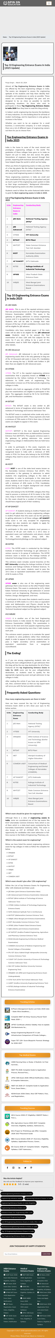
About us (33, 1336)
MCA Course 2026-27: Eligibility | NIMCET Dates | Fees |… (29, 1116)
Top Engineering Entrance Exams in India (16, 1236)
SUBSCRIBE (46, 1254)
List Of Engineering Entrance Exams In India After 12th (21, 1222)
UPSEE (16, 274)
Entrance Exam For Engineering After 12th (17, 1212)
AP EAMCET (18, 261)
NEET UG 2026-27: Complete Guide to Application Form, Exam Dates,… (30, 1087)
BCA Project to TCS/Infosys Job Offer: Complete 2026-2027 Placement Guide (29, 1132)
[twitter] (25, 1167)
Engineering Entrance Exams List (13, 1208)
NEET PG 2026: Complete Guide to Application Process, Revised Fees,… (28, 1071)
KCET (15, 253)
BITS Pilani (31, 240)
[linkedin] (19, 1167)
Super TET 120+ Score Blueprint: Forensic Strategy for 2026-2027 (30, 1042)
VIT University (32, 235)
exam (11, 583)
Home (5, 37)
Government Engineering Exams (13, 1217)
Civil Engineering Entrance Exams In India (16, 1194)
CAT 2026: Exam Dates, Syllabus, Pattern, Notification (10, 1318)
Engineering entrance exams (11, 1198)
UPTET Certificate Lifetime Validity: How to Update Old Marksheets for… (30, 1026)
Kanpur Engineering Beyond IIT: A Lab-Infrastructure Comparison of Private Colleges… (29, 1034)
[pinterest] (31, 1167)
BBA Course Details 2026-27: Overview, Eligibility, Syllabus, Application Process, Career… (30, 1140)
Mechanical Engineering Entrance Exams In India (19, 1227)
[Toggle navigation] (49, 3)
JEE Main (17, 219)
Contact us (40, 1336)
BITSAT (16, 240)
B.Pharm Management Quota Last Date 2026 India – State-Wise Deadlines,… (30, 1010)
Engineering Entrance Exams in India (38, 1198)
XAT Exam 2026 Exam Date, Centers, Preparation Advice (10, 1286)
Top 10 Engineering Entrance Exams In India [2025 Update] (27, 37)
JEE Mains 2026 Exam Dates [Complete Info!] (43, 1278)
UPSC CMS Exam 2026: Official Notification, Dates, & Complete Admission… (30, 1079)
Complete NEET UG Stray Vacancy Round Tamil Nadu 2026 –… (29, 1018)
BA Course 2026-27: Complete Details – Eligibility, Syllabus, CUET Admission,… (30, 1148)
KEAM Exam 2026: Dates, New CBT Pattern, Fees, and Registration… (29, 1095)
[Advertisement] (27, 20)
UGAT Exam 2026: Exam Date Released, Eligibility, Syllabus (11, 1278)
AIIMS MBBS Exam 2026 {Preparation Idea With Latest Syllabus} (26, 1304)
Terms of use (25, 1336)
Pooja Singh (9, 83)
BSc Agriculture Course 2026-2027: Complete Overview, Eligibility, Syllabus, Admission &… (28, 1124)
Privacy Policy (15, 1336)
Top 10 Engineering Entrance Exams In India (17, 1231)
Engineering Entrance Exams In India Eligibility (18, 1203)
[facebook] (7, 1167)
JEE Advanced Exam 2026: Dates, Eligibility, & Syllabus (44, 1286)
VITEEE (42, 376)
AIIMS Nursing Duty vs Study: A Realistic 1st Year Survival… (29, 1063)
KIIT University (11, 564)
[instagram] (13, 1167)
